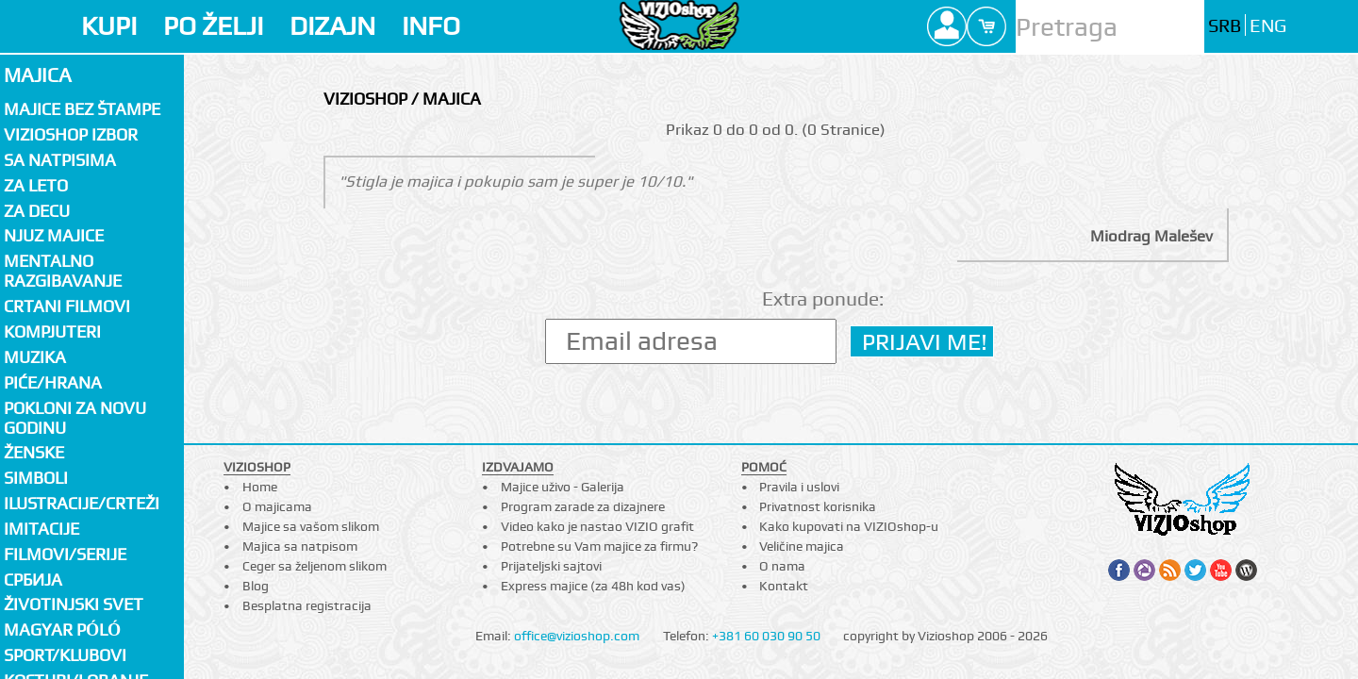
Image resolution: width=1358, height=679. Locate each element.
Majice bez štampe (82, 109)
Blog (255, 585)
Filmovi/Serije (65, 554)
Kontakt (783, 585)
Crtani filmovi (67, 306)
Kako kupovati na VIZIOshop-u (848, 526)
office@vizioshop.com (576, 635)
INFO (431, 25)
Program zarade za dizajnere (583, 506)
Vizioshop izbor (71, 134)
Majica (38, 75)
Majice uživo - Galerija (562, 486)
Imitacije (41, 528)
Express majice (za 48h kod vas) (593, 585)
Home (259, 486)
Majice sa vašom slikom (310, 526)
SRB (1224, 26)
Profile (947, 26)
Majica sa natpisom (299, 546)
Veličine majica (801, 546)
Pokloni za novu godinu (75, 418)
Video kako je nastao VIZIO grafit (597, 526)
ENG (1268, 26)
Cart (986, 26)
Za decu (37, 211)
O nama (782, 565)
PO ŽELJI (213, 25)
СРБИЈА (33, 579)
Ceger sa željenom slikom (314, 565)
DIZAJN (332, 25)
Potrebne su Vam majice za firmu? (599, 546)
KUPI (109, 25)
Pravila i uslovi (799, 486)
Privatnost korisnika (817, 506)
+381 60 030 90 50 (766, 635)
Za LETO (36, 185)
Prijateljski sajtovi (551, 565)
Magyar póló (62, 629)
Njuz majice (54, 235)
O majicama (277, 506)
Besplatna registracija (307, 605)
